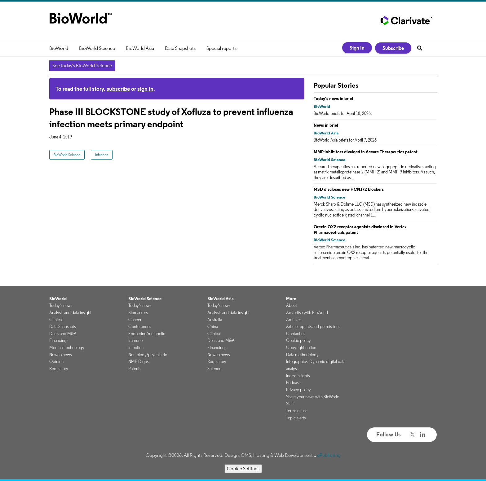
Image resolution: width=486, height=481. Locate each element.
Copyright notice (301, 347)
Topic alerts (296, 418)
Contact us (295, 333)
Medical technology (66, 347)
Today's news (60, 305)
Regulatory (58, 368)
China (212, 326)
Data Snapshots (180, 48)
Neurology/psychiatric (147, 354)
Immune (135, 340)
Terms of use (296, 410)
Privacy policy (298, 389)
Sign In (357, 48)
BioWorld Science (97, 48)
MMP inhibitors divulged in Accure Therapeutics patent (366, 152)
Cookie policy (298, 340)
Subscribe (393, 48)
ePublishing (329, 455)
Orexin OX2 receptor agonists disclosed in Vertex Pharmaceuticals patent (360, 229)
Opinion (56, 361)
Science (214, 368)
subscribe (118, 88)
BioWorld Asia (140, 48)
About (291, 305)
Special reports (221, 48)
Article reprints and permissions (313, 326)
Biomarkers (138, 312)
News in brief (326, 125)
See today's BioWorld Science (82, 65)
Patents (134, 368)
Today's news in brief (333, 98)
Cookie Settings (243, 468)
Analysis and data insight (70, 312)
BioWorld (58, 48)
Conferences (139, 326)
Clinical (56, 319)
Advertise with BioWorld (307, 312)
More (291, 298)
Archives (293, 319)
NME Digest (139, 361)
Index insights (298, 375)
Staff (290, 403)
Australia (214, 319)
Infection (101, 154)
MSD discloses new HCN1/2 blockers (349, 189)
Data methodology (302, 354)
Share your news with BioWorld (312, 397)
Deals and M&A (63, 333)
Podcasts (293, 382)
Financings (58, 340)
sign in (145, 88)
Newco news (60, 354)
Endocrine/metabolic (146, 333)
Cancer (134, 319)
